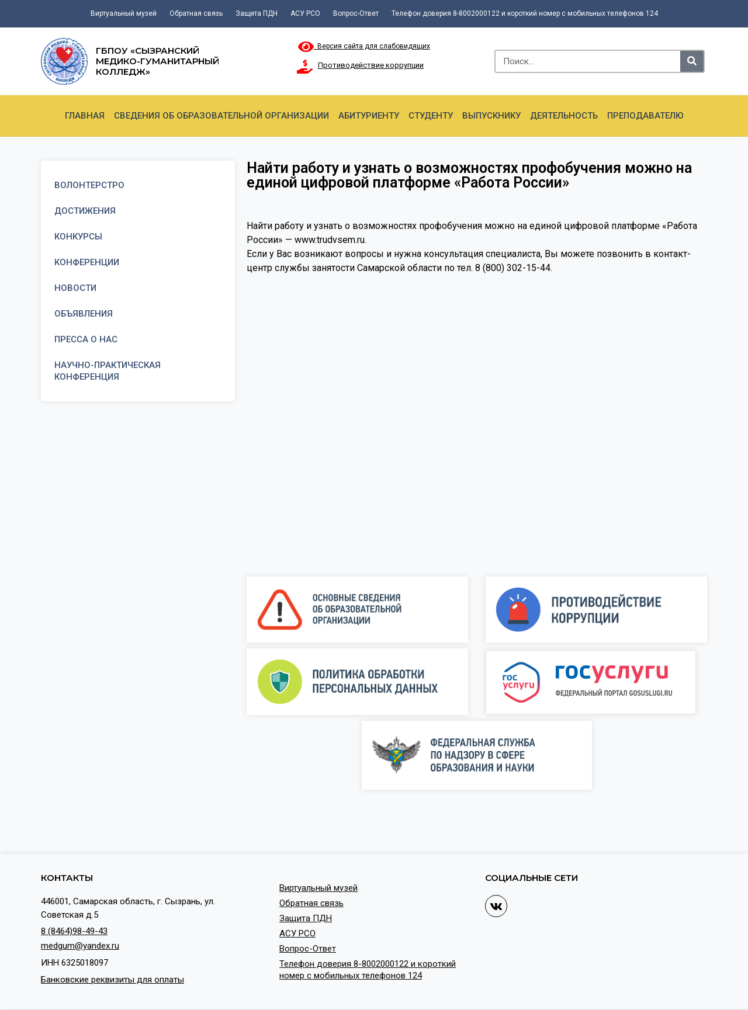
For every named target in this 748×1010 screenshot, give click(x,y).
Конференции (86, 262)
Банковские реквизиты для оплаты (112, 979)
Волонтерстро (89, 185)
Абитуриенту (368, 115)
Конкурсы (78, 236)
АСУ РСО (305, 13)
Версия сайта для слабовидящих (364, 46)
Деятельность (564, 115)
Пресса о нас (85, 339)
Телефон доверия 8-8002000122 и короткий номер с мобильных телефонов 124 (525, 13)
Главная (85, 115)
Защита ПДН (257, 13)
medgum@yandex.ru (80, 945)
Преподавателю (645, 115)
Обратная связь (196, 13)
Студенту (430, 115)
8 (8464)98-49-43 (74, 931)
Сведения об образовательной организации (221, 115)
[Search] (692, 61)
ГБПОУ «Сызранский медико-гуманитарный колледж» (157, 61)
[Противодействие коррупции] (305, 67)
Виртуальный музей (124, 13)
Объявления (83, 313)
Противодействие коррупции (371, 65)
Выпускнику (491, 115)
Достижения (85, 211)
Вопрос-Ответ (356, 13)
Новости (75, 288)
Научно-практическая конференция (107, 371)
